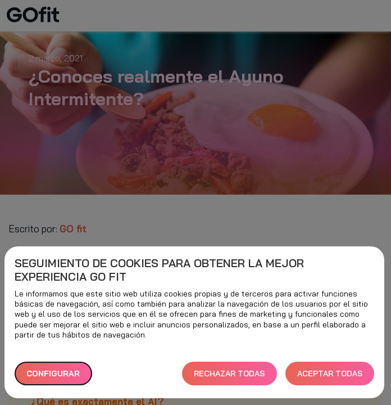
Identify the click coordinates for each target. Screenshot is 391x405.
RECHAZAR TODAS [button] (229, 373)
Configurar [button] (53, 373)
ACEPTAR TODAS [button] (329, 373)
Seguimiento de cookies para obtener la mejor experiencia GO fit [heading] (159, 270)
